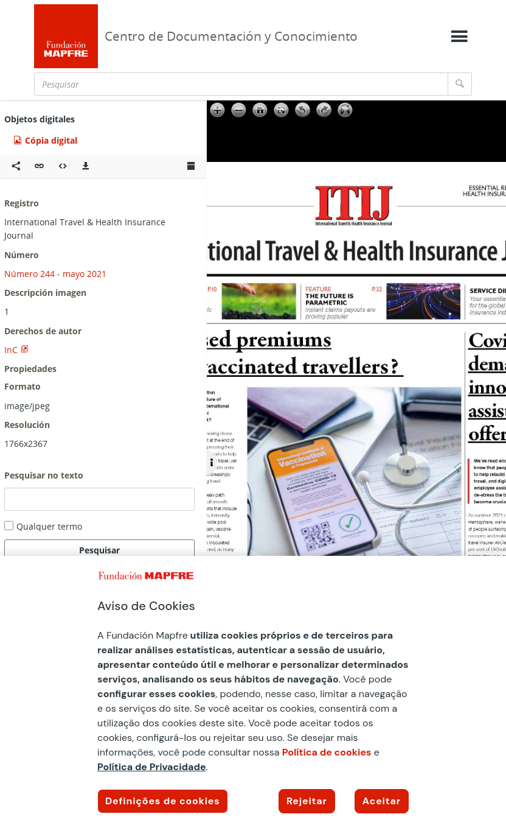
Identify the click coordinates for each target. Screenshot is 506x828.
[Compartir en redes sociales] (15, 166)
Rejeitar (306, 801)
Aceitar (381, 801)
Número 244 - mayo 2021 (55, 273)
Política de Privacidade (151, 766)
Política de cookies (327, 752)
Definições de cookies (162, 801)
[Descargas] (85, 166)
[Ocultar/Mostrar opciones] (212, 463)
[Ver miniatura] (191, 166)
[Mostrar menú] (459, 36)
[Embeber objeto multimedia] (62, 166)
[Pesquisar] (241, 84)
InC (11, 350)
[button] (39, 166)
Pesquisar (99, 550)
